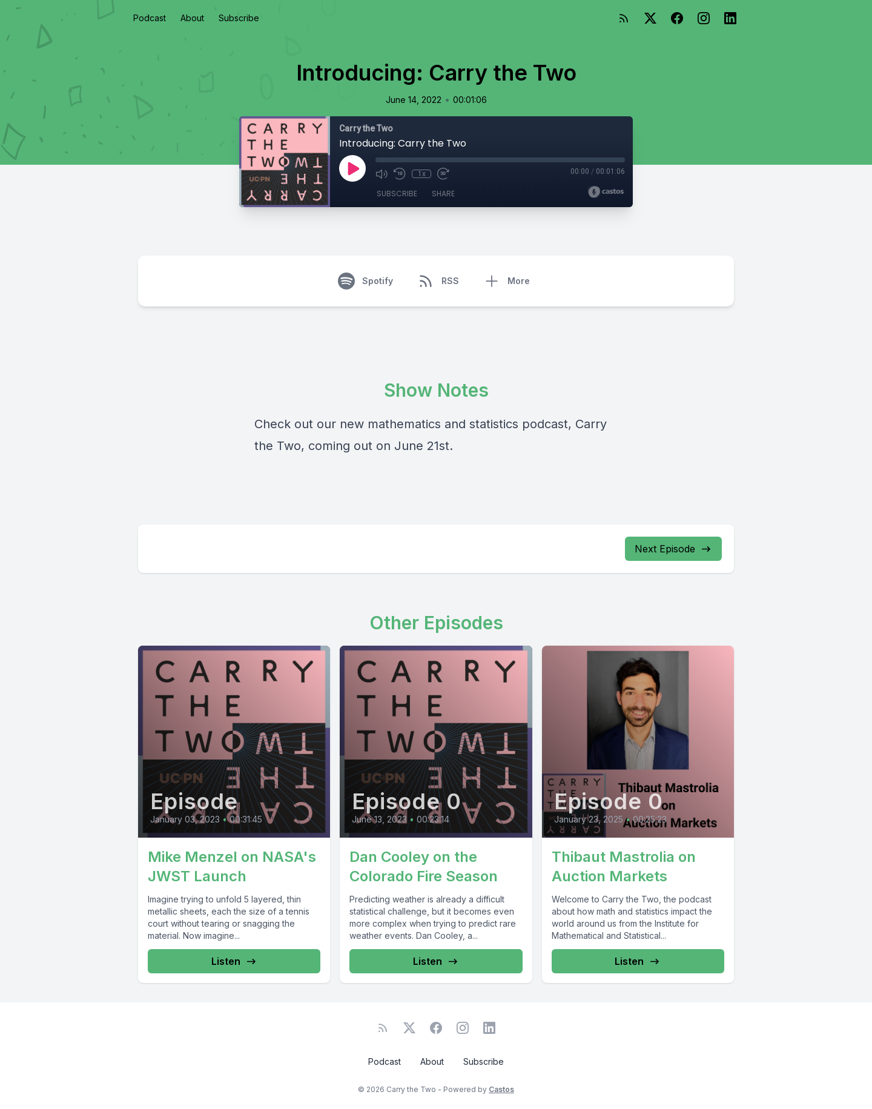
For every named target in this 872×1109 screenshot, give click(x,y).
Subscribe (239, 18)
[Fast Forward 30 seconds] (443, 174)
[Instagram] (704, 18)
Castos (501, 1089)
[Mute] (381, 173)
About (192, 18)
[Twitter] (650, 18)
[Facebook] (677, 18)
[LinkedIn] (730, 18)
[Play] (352, 168)
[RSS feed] (624, 18)
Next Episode (673, 549)
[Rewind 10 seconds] (400, 174)
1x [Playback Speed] (422, 174)
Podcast (149, 18)
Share (443, 193)
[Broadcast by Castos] (606, 192)
